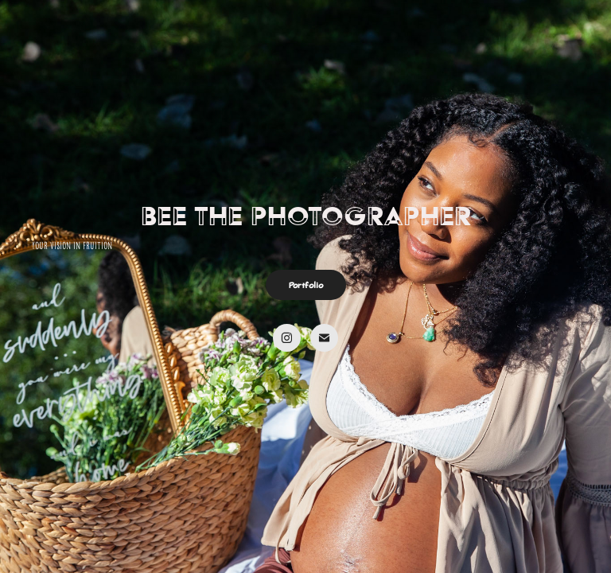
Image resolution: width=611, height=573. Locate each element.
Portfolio (306, 284)
